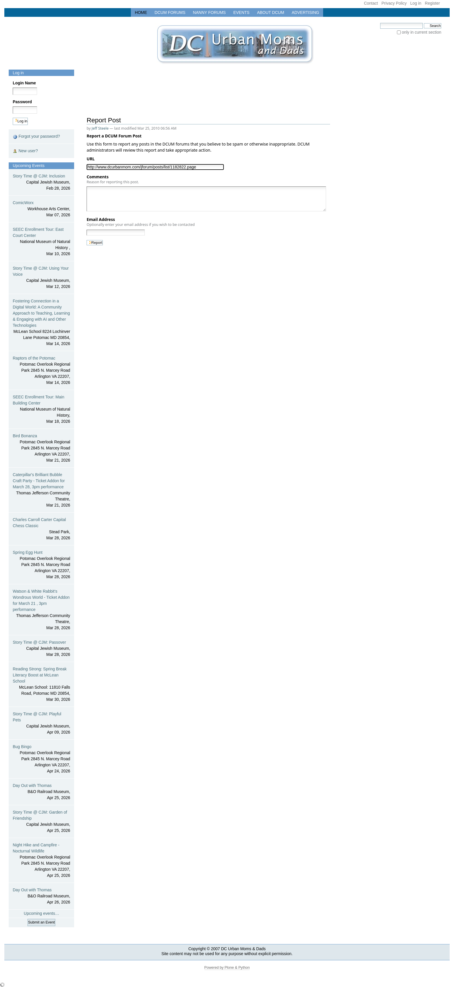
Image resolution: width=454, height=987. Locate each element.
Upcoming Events (29, 165)
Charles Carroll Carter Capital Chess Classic (41, 529)
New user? (25, 150)
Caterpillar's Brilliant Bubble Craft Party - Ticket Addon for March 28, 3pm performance (41, 490)
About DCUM (270, 12)
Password (22, 101)
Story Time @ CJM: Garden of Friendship (41, 822)
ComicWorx (41, 209)
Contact (371, 3)
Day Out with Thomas (41, 792)
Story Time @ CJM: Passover (41, 649)
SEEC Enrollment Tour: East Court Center (41, 242)
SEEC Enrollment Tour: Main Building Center (41, 409)
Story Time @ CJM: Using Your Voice (41, 278)
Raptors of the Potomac (41, 371)
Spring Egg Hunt (41, 565)
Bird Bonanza (41, 448)
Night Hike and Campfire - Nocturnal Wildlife (41, 861)
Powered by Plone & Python (227, 968)
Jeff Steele (100, 128)
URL (92, 159)
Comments (113, 179)
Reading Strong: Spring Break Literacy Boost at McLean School (41, 685)
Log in (415, 3)
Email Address (141, 222)
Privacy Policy (394, 3)
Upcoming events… (41, 913)
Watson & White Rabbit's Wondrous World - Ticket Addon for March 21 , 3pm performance (41, 610)
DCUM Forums (170, 12)
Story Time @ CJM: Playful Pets (41, 723)
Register (432, 3)
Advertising (305, 12)
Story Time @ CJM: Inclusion (41, 182)
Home (141, 12)
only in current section (421, 32)
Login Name (24, 83)
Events (241, 12)
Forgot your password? (36, 136)
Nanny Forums (209, 12)
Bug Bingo (41, 759)
